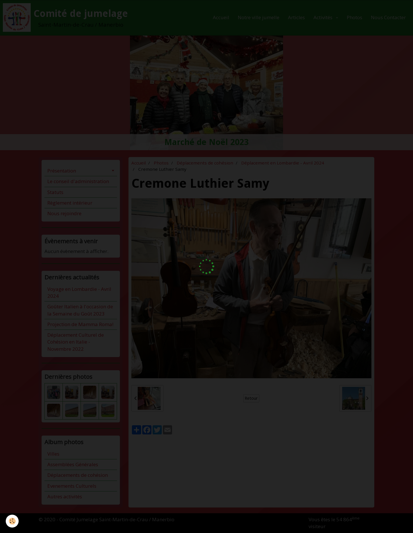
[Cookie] (12, 521)
